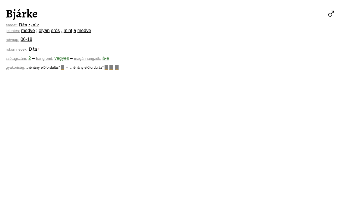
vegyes (61, 58)
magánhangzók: (87, 58)
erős (55, 30)
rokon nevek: (16, 49)
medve (28, 30)
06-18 (26, 39)
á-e (105, 58)
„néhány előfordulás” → (48, 67)
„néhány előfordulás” (89, 67)
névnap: (12, 39)
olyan (44, 30)
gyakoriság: (15, 67)
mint (68, 30)
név (35, 24)
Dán (23, 25)
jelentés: (13, 31)
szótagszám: (16, 58)
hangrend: (44, 58)
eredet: (12, 25)
